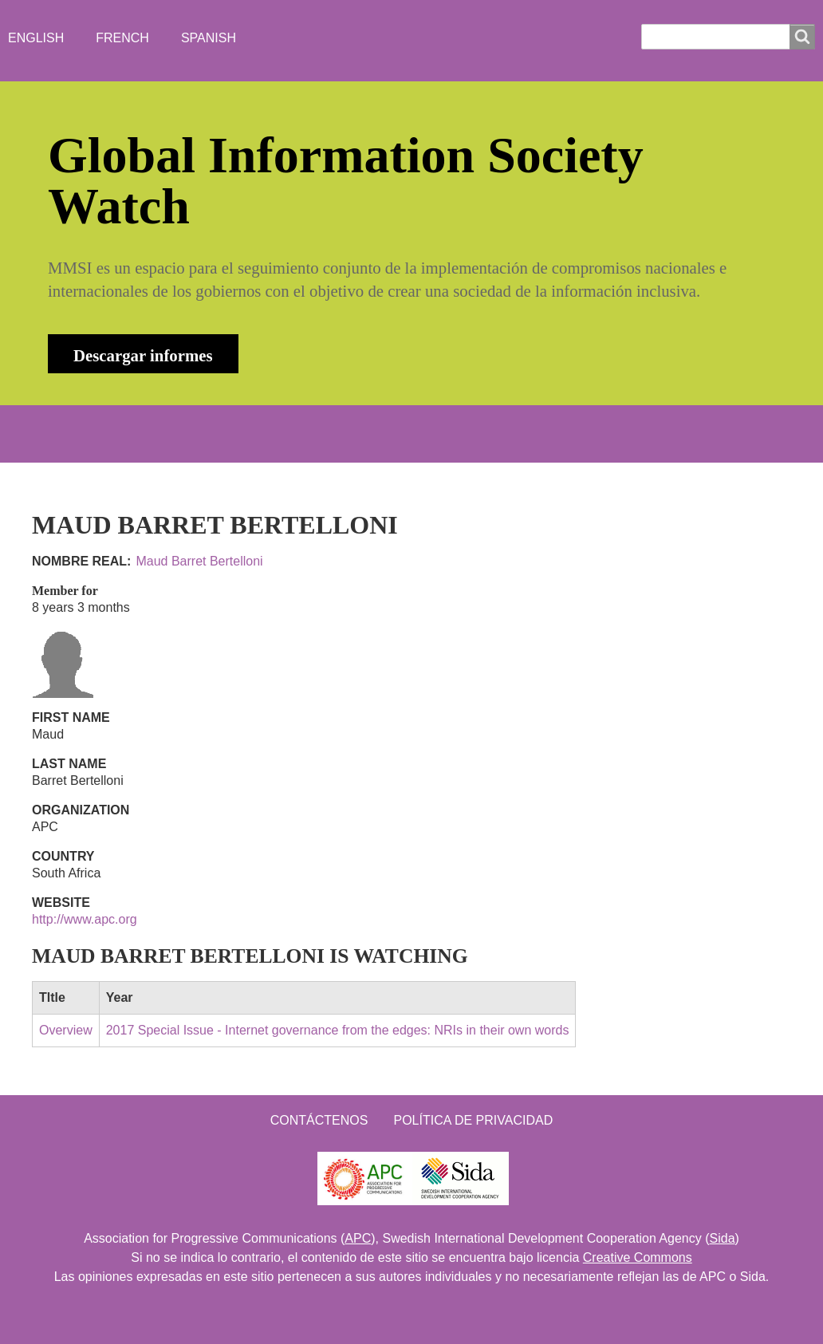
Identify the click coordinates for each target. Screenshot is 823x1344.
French (122, 38)
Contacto (482, 433)
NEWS (237, 433)
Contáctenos (319, 1120)
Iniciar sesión (602, 433)
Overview (66, 1030)
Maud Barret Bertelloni (199, 561)
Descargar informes (143, 355)
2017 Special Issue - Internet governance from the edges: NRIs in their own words (337, 1030)
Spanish (208, 38)
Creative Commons (637, 1257)
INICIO (83, 433)
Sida (722, 1238)
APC (358, 1238)
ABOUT (160, 433)
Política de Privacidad (473, 1120)
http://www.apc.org (84, 919)
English (36, 38)
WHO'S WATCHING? (351, 433)
